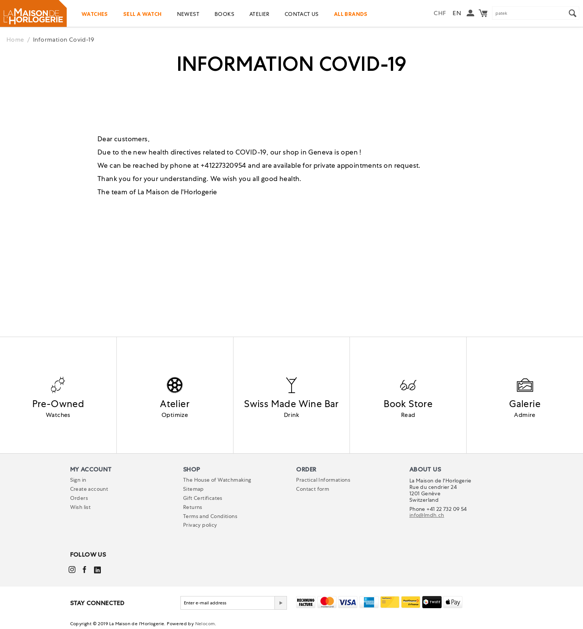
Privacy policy (200, 524)
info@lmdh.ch (426, 515)
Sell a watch (142, 14)
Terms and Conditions (210, 516)
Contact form (312, 488)
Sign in (78, 479)
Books (224, 14)
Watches (94, 14)
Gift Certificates (203, 498)
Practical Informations (323, 479)
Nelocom (205, 624)
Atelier (259, 14)
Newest (188, 14)
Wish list (80, 507)
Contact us (302, 14)
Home (15, 40)
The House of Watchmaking (217, 479)
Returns (192, 507)
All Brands (351, 14)
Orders (79, 498)
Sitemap (193, 488)
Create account (89, 488)
